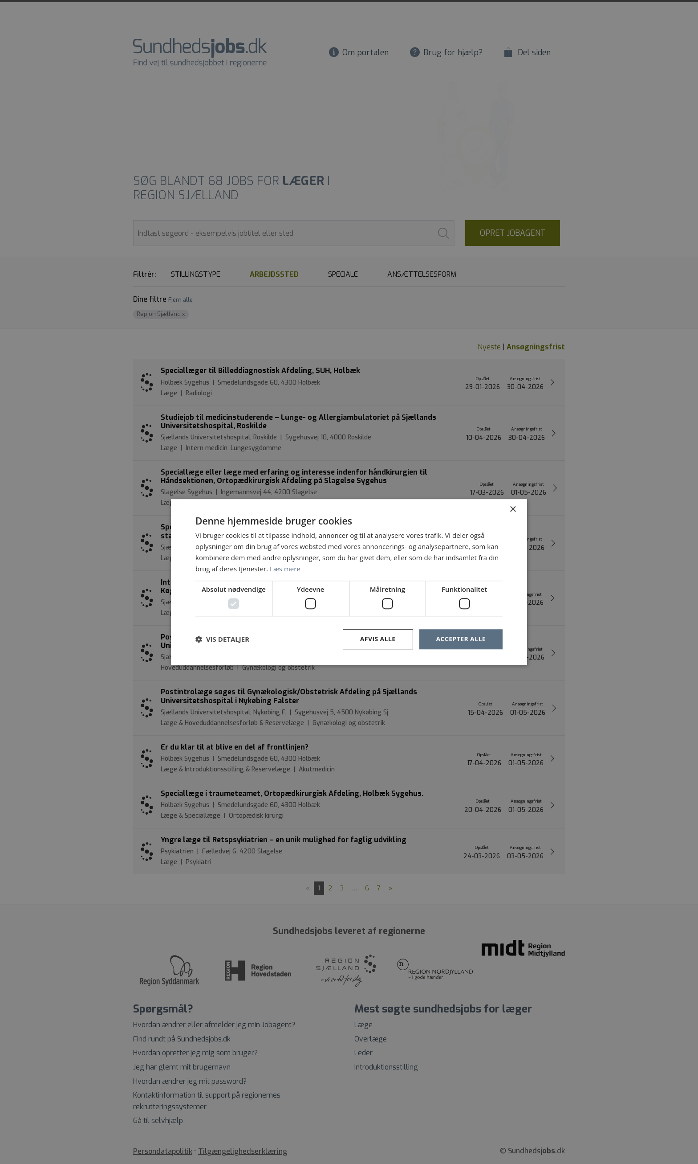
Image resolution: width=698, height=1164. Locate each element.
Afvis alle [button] (378, 639)
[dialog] (349, 582)
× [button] (512, 509)
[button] (222, 639)
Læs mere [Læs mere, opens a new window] (285, 568)
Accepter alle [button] (461, 639)
